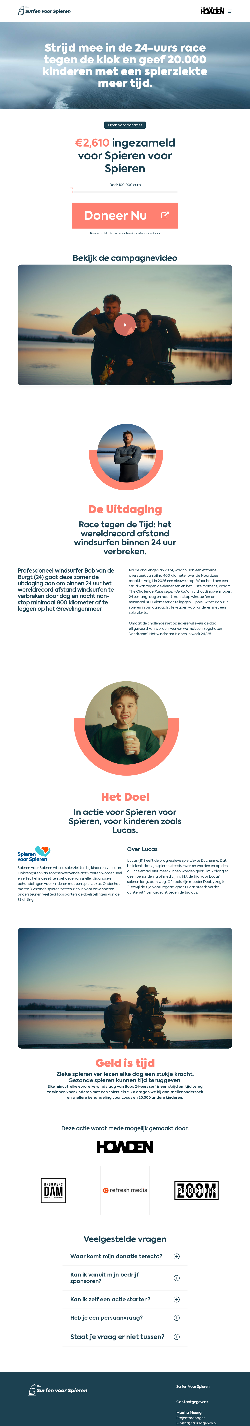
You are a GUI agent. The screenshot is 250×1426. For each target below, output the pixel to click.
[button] (230, 11)
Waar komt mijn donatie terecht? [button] (125, 1256)
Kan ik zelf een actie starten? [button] (125, 1299)
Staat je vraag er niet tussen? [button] (125, 1336)
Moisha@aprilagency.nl (196, 1423)
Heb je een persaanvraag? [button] (125, 1318)
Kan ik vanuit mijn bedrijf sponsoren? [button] (125, 1278)
